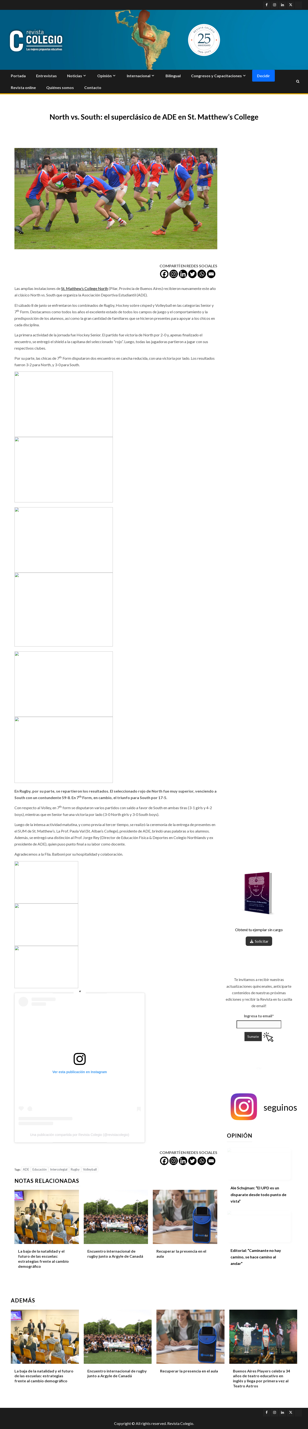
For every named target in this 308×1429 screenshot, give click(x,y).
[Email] (211, 274)
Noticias (74, 75)
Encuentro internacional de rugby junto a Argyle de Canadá (115, 1253)
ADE (26, 1169)
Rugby (75, 1169)
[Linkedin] (183, 274)
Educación (39, 1169)
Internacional (138, 75)
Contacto (92, 87)
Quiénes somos (60, 87)
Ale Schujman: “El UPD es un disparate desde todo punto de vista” (258, 1194)
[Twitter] (192, 274)
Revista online (23, 87)
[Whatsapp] (202, 274)
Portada (18, 75)
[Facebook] (164, 274)
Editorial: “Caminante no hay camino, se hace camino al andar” (256, 1257)
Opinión (104, 75)
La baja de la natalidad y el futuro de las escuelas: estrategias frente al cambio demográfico (43, 1376)
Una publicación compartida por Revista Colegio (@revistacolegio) (79, 1135)
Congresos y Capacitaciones (216, 75)
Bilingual (173, 75)
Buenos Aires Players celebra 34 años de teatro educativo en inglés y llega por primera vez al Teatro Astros (261, 1378)
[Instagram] (173, 274)
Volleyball (90, 1169)
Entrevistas (46, 75)
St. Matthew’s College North (84, 288)
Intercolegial (58, 1169)
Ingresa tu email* (259, 991)
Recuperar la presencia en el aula (189, 1371)
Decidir (263, 75)
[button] (263, 1107)
